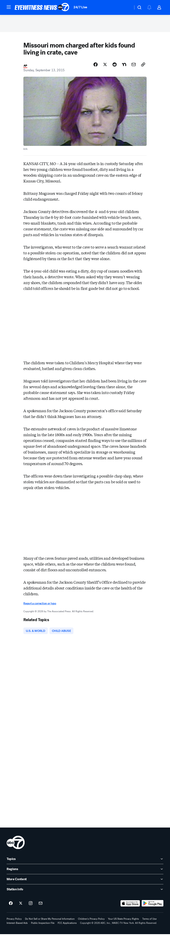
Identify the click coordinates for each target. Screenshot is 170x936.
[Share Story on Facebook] (95, 65)
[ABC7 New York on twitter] (21, 905)
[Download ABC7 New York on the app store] (130, 905)
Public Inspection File (42, 925)
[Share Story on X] (105, 65)
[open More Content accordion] (85, 881)
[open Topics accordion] (85, 860)
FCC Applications (67, 925)
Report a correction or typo (39, 605)
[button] (8, 7)
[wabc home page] (16, 844)
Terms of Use (149, 920)
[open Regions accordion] (85, 871)
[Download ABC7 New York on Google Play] (152, 905)
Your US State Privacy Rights (123, 920)
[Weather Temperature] (126, 7)
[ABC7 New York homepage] (42, 7)
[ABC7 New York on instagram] (30, 905)
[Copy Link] (143, 65)
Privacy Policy (14, 920)
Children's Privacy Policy (91, 920)
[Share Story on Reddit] (114, 65)
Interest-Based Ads (17, 925)
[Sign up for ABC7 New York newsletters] (40, 905)
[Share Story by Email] (133, 65)
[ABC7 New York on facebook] (11, 905)
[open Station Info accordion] (85, 891)
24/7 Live (80, 7)
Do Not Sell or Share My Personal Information (50, 920)
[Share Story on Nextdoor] (124, 65)
